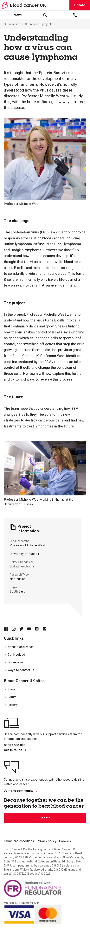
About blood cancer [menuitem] (19, 647)
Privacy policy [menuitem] (46, 841)
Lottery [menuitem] (11, 705)
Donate (79, 5)
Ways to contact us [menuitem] (19, 670)
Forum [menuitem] (10, 697)
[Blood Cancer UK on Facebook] (8, 629)
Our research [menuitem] (14, 662)
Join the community (21, 791)
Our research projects (38, 24)
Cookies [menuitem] (65, 841)
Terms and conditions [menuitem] (19, 841)
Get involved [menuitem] (14, 654)
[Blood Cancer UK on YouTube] (31, 629)
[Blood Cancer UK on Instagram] (15, 629)
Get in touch (15, 750)
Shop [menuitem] (9, 689)
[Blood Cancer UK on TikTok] (46, 629)
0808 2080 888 (14, 745)
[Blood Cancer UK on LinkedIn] (39, 629)
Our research (12, 24)
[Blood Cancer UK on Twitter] (23, 629)
